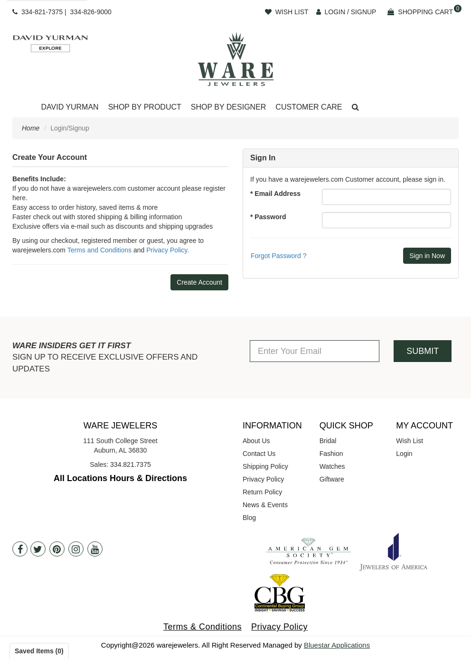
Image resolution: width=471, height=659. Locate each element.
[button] (355, 107)
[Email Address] (386, 197)
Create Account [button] (199, 282)
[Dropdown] (69, 107)
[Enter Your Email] (314, 351)
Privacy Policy (263, 479)
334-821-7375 (42, 12)
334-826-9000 (91, 12)
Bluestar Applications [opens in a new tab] (337, 645)
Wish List (409, 441)
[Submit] (427, 256)
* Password (268, 217)
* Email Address (275, 193)
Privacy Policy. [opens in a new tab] (167, 250)
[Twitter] (38, 549)
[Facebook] (20, 549)
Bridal (328, 441)
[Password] (386, 220)
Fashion (331, 453)
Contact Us (259, 453)
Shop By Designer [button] (228, 107)
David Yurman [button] (69, 107)
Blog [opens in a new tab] (249, 517)
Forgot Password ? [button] (279, 256)
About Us (256, 441)
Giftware (332, 479)
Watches (332, 466)
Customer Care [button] (308, 107)
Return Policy (262, 492)
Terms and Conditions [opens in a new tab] (99, 250)
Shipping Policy (265, 466)
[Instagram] (76, 549)
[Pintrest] (57, 549)
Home (30, 128)
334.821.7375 (130, 464)
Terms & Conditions (202, 626)
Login (404, 453)
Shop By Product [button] (144, 107)
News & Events (265, 505)
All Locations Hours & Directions (120, 478)
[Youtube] (95, 549)
